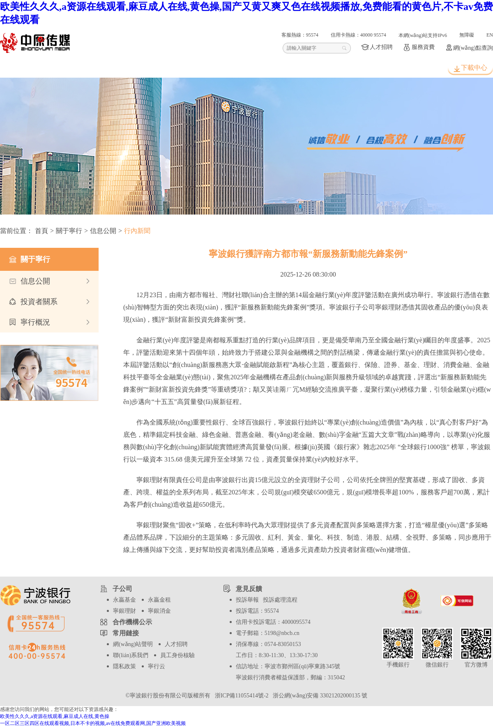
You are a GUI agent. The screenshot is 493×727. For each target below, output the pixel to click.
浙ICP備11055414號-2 (241, 695)
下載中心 (474, 67)
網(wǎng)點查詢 (473, 48)
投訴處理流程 (280, 600)
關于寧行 (327, 68)
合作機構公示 (132, 622)
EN (489, 35)
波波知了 (268, 68)
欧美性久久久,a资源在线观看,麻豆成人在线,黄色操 (54, 716)
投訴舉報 (247, 600)
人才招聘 (381, 47)
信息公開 (103, 230)
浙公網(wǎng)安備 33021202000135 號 (318, 695)
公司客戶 (149, 68)
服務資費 (423, 47)
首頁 (30, 68)
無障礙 (466, 35)
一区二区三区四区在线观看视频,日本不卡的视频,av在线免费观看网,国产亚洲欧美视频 (93, 723)
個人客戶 (89, 68)
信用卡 (208, 68)
